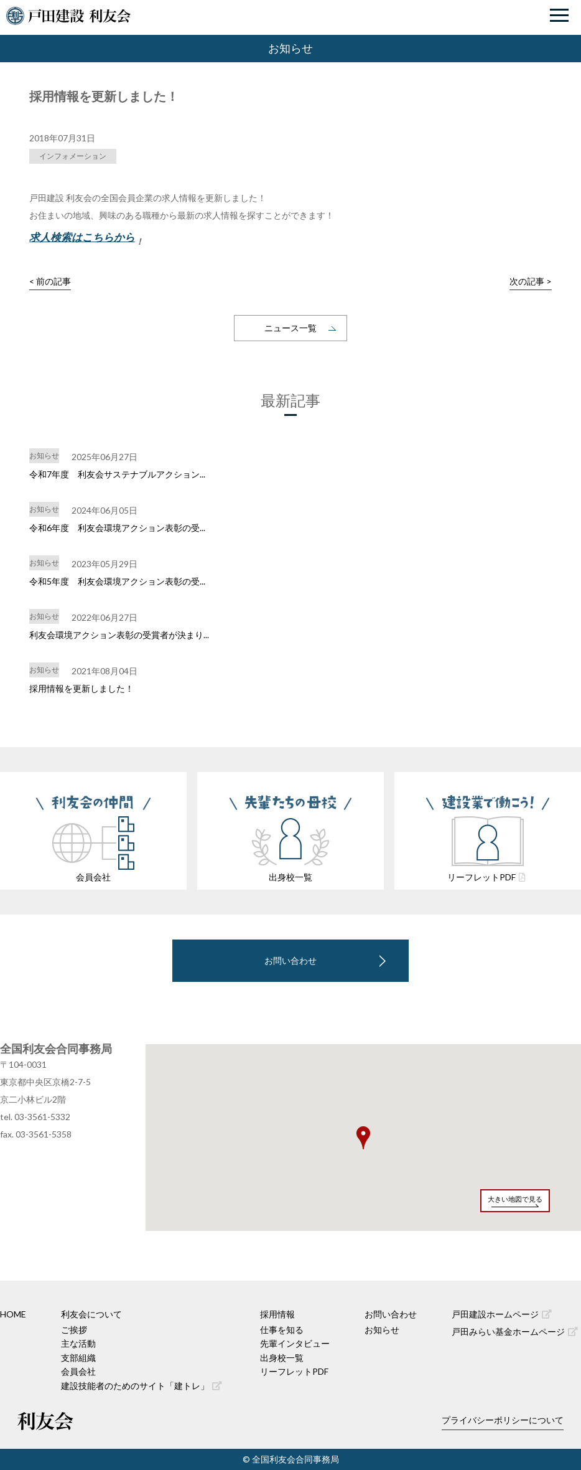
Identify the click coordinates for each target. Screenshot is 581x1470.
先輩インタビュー (295, 1343)
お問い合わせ (290, 960)
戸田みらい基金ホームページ (515, 1331)
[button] (363, 1137)
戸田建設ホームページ (502, 1314)
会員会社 (78, 1371)
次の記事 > (530, 281)
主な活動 (78, 1343)
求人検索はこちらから (82, 236)
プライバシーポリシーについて (503, 1420)
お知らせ (382, 1329)
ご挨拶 (74, 1329)
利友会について (91, 1314)
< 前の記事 (50, 281)
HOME (13, 1314)
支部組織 (78, 1357)
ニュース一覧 (290, 328)
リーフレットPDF (294, 1371)
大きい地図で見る (515, 1199)
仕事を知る (282, 1329)
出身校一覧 (282, 1357)
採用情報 (277, 1314)
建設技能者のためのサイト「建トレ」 (141, 1385)
